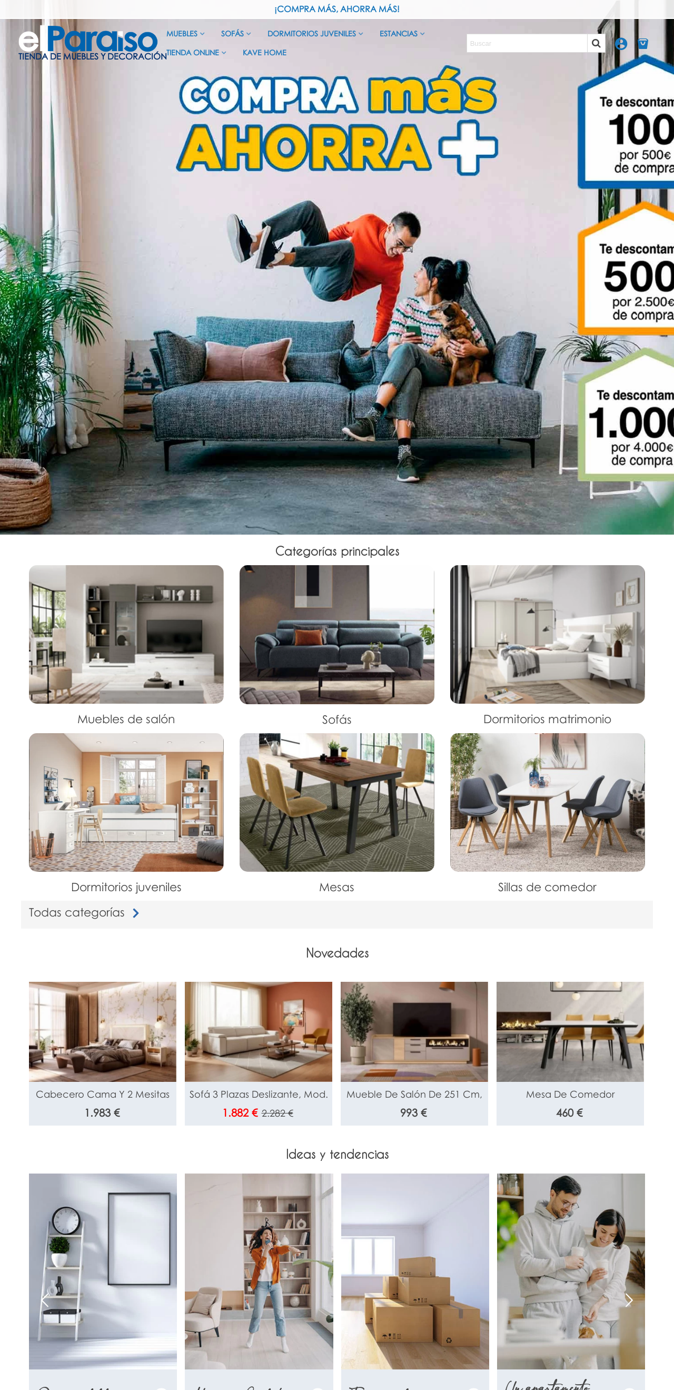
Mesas (336, 887)
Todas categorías (86, 912)
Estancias (399, 33)
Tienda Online (192, 52)
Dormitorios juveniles (311, 33)
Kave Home (264, 52)
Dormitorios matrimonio (547, 719)
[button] (629, 1299)
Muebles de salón (126, 719)
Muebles (181, 33)
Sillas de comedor (547, 887)
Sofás (232, 33)
